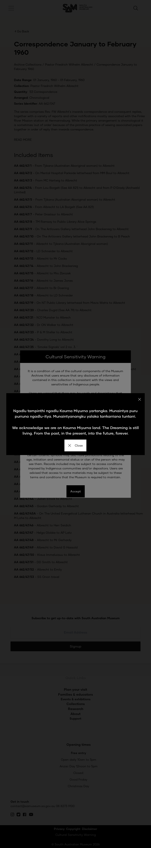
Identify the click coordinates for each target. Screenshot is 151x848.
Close (75, 445)
